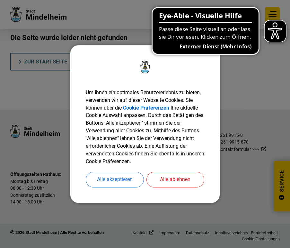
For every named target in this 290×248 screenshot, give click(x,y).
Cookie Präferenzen (146, 107)
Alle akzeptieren (115, 180)
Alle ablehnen (175, 180)
